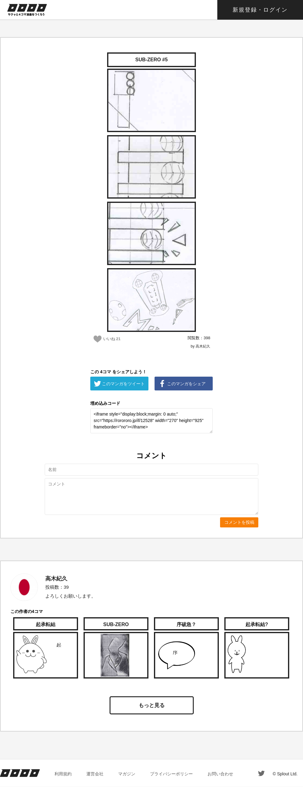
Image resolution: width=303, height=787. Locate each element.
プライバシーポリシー (171, 773)
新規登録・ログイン (260, 10)
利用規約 (63, 773)
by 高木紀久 (200, 346)
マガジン (126, 773)
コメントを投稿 (239, 522)
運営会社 (94, 773)
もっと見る (152, 705)
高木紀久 (56, 579)
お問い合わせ (220, 773)
